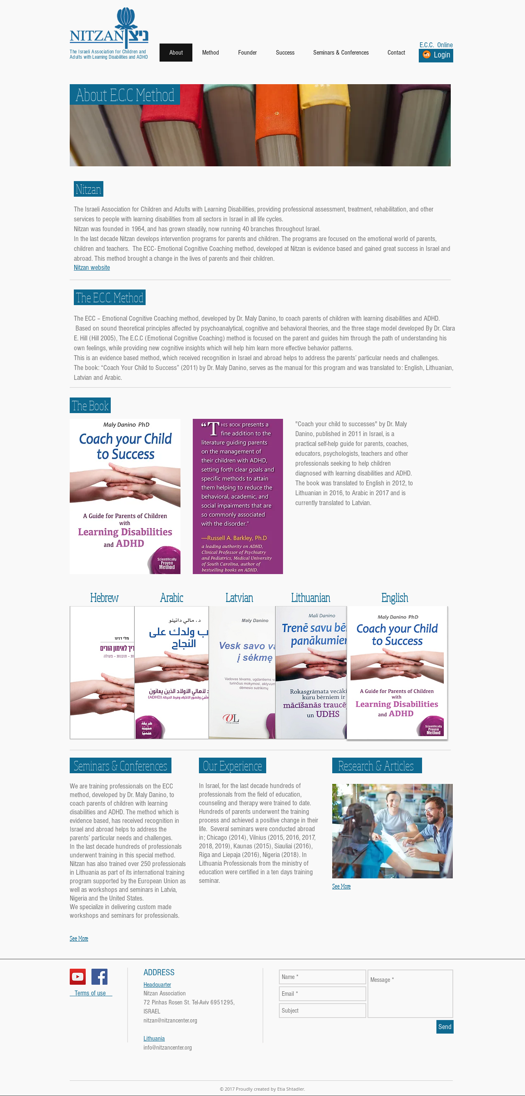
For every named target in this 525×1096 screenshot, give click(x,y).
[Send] (445, 1027)
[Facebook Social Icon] (99, 977)
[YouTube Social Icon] (78, 977)
